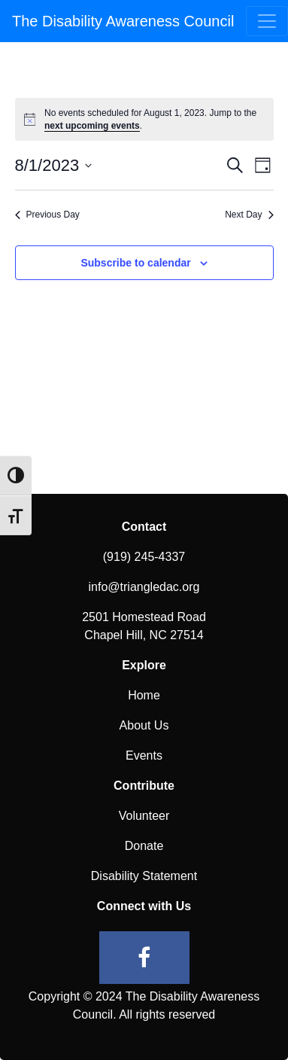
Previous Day (47, 214)
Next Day (249, 214)
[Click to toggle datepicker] (53, 165)
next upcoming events (92, 125)
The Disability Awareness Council (123, 21)
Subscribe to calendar (135, 263)
